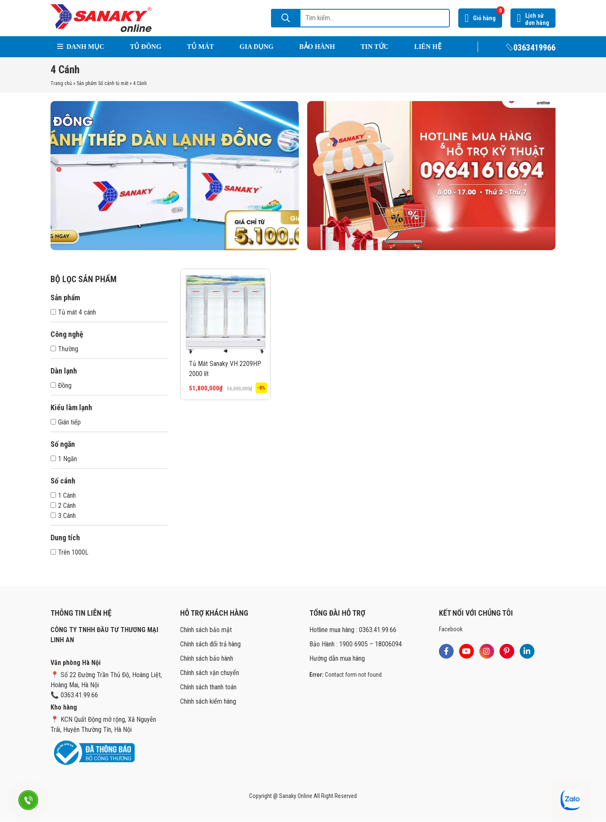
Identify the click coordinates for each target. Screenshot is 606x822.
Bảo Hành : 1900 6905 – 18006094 (355, 644)
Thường (64, 349)
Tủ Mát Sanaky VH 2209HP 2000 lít (225, 369)
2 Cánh (63, 506)
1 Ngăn (63, 459)
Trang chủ (61, 83)
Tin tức (374, 46)
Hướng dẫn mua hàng (337, 658)
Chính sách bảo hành (206, 658)
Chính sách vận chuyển (209, 673)
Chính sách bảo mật (206, 630)
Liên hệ (427, 46)
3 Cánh (63, 516)
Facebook (450, 629)
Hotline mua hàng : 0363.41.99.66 (352, 630)
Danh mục (80, 46)
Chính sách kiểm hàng (208, 701)
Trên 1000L (69, 552)
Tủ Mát (200, 46)
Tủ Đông (146, 46)
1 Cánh (63, 495)
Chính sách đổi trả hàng (210, 644)
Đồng (61, 386)
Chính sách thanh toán (208, 687)
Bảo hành (317, 46)
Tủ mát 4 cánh (73, 312)
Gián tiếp (65, 422)
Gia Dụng (256, 46)
